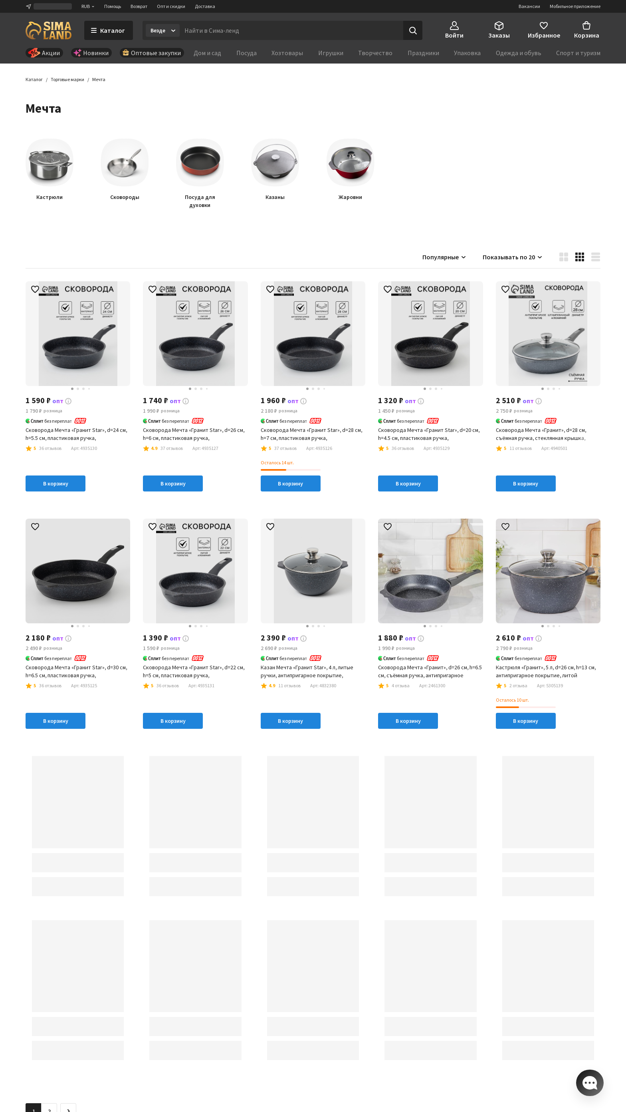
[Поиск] (412, 30)
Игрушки (330, 53)
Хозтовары (287, 53)
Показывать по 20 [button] (513, 257)
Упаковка (467, 53)
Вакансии (529, 6)
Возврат (139, 6)
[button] (98, 80)
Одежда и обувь (518, 53)
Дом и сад (207, 53)
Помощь (112, 6)
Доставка (205, 6)
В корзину (55, 483)
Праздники (423, 53)
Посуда (246, 53)
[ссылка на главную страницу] (48, 30)
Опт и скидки (171, 6)
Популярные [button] (444, 257)
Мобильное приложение (575, 6)
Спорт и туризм (578, 53)
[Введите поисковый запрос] (291, 30)
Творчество (375, 53)
